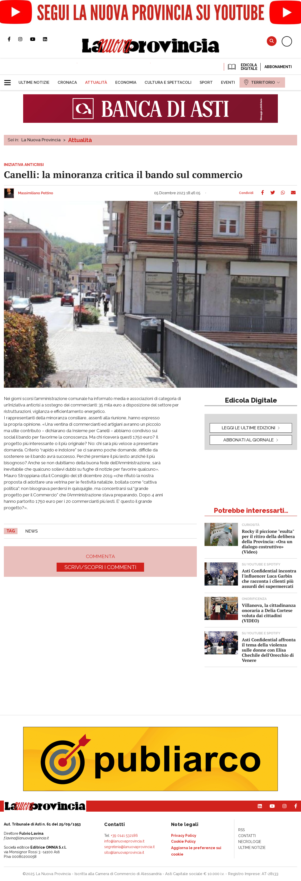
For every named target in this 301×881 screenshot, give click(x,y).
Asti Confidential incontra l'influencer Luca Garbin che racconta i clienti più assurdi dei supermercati (269, 578)
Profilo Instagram (24, 39)
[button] (9, 80)
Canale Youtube (36, 39)
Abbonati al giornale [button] (248, 439)
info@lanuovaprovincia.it (124, 841)
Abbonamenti (278, 67)
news (31, 531)
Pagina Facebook (13, 39)
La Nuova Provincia (41, 139)
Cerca (272, 41)
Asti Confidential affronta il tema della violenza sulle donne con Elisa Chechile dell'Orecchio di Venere (269, 650)
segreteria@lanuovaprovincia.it (129, 847)
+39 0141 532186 (124, 835)
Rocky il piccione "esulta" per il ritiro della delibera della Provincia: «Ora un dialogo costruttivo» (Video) (268, 541)
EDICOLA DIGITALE (242, 67)
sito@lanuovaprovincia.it (124, 852)
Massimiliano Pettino (35, 193)
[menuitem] (34, 82)
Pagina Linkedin (49, 39)
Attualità (80, 140)
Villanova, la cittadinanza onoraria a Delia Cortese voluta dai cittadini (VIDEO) (269, 613)
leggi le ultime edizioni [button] (248, 427)
